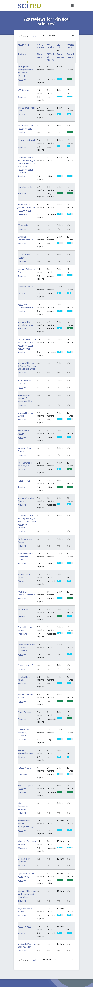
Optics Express (24, 712)
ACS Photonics (24, 926)
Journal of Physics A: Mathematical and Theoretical (27, 894)
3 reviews (22, 97)
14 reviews (22, 214)
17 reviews (22, 634)
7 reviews (22, 469)
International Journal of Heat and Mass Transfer (26, 207)
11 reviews (22, 774)
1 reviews (22, 229)
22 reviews (22, 848)
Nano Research (25, 187)
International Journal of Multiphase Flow (25, 398)
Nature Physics (24, 768)
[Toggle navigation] (72, 5)
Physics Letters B (25, 665)
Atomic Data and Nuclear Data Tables (25, 556)
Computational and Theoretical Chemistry (26, 647)
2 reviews (22, 132)
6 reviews (22, 147)
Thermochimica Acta (27, 140)
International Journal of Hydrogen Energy (26, 823)
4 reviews (22, 328)
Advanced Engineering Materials (23, 806)
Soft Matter (23, 609)
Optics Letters (24, 480)
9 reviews (22, 437)
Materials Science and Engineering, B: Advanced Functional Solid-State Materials (27, 521)
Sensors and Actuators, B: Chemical (23, 732)
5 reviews (22, 79)
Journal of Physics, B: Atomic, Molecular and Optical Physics (27, 366)
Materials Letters (25, 286)
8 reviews (22, 276)
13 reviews (22, 616)
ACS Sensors (23, 90)
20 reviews (22, 581)
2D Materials (23, 225)
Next (34, 36)
